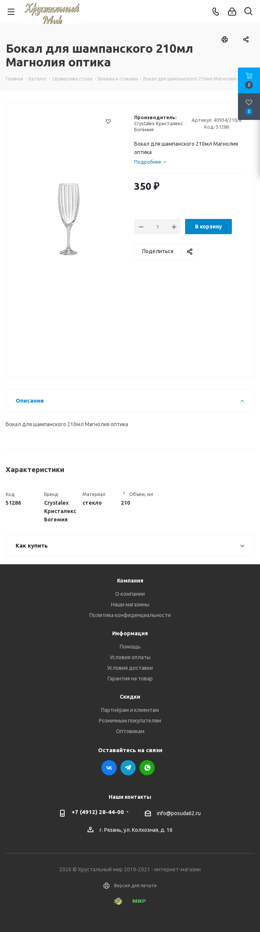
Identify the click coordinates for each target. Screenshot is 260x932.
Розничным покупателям (130, 721)
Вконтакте (109, 767)
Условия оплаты (130, 657)
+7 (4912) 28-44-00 (97, 812)
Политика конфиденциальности (130, 615)
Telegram (128, 767)
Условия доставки (130, 668)
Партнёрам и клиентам (130, 710)
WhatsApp (147, 767)
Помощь (130, 647)
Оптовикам (130, 731)
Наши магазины (130, 604)
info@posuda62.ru (179, 813)
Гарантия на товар (130, 678)
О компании (130, 594)
